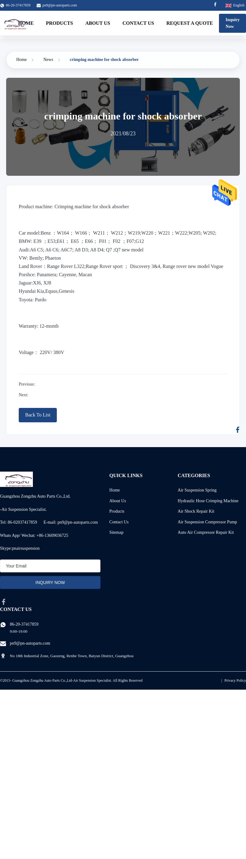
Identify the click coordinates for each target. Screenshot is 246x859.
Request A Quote (189, 23)
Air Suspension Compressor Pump (207, 522)
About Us (97, 23)
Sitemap (116, 532)
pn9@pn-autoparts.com (59, 5)
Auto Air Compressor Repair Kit (206, 532)
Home (26, 23)
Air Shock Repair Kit (196, 511)
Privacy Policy (235, 680)
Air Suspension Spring (197, 490)
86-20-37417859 (24, 624)
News (48, 59)
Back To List (37, 414)
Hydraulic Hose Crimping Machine (208, 501)
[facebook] (3, 601)
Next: (23, 395)
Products (59, 23)
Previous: (27, 384)
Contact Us (138, 23)
